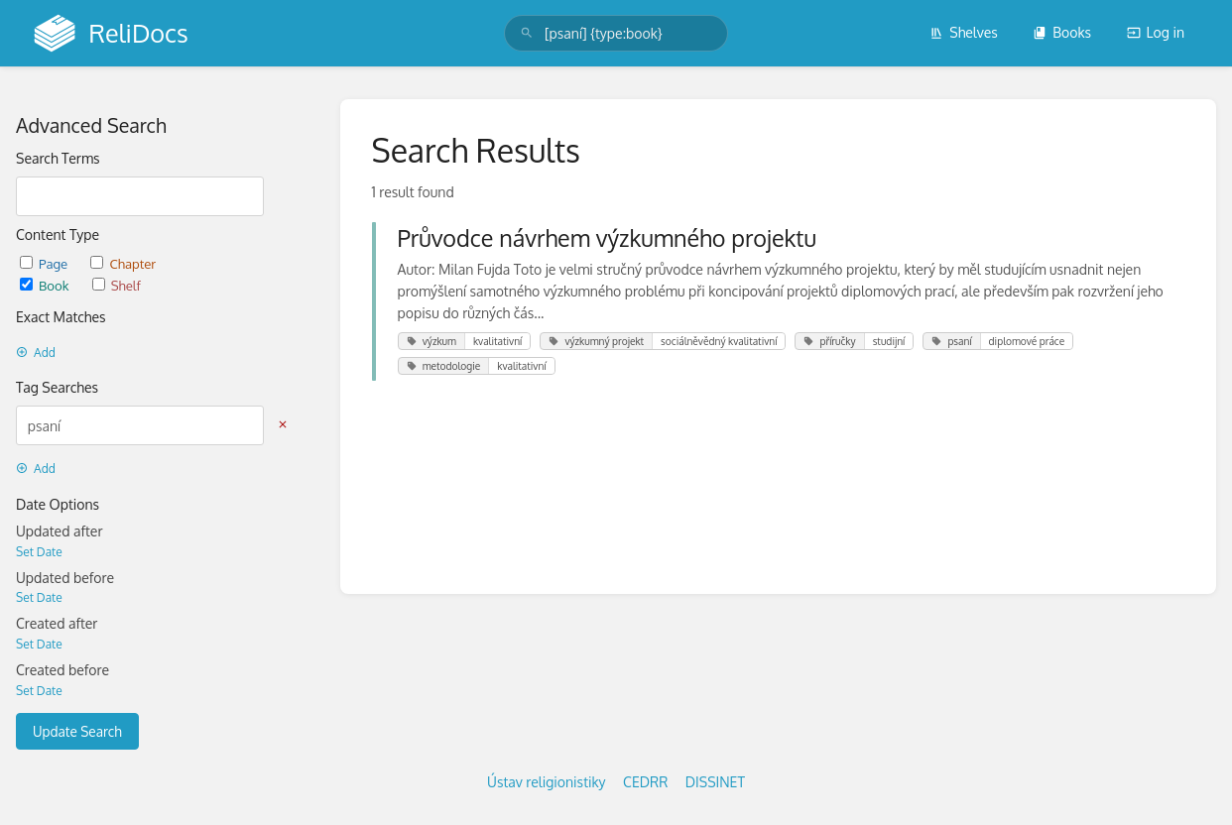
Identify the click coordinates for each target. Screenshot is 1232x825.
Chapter (123, 263)
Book (46, 285)
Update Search (77, 731)
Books (1062, 32)
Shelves (963, 32)
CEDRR (645, 781)
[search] (616, 33)
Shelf (116, 285)
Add (36, 352)
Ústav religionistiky (546, 781)
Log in (1155, 32)
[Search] (527, 33)
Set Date (39, 551)
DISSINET (715, 781)
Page (45, 263)
